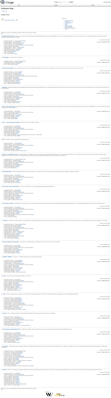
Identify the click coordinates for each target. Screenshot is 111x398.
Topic (66, 29)
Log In (104, 2)
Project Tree (4, 11)
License (66, 23)
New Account (108, 2)
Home (19, 5)
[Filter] (24, 40)
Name (66, 24)
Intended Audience (69, 22)
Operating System (68, 27)
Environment (67, 21)
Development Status (69, 20)
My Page (56, 5)
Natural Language (68, 25)
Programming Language (9, 20)
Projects (92, 5)
